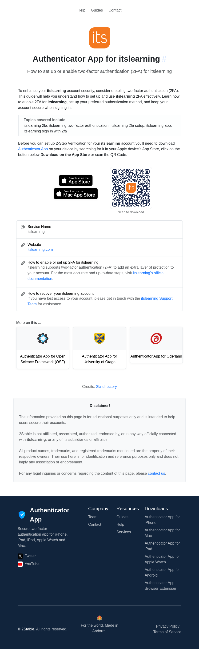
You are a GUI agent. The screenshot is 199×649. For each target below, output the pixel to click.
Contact (114, 10)
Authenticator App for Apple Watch (162, 559)
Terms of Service (167, 632)
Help (81, 10)
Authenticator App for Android (162, 572)
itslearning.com (40, 249)
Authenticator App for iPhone (162, 520)
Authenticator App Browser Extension (160, 585)
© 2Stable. (26, 629)
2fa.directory (106, 387)
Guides (97, 10)
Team (92, 517)
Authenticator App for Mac (162, 533)
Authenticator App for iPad (162, 546)
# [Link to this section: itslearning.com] (164, 58)
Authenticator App (33, 149)
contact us (156, 473)
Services (123, 532)
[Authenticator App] (43, 515)
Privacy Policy (167, 626)
